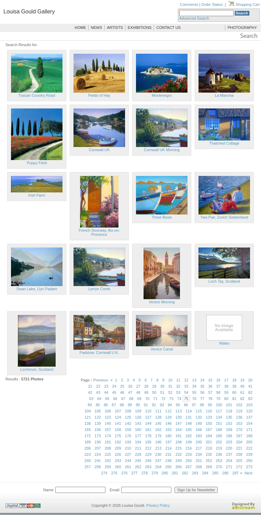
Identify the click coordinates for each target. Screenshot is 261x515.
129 (168, 417)
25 (122, 386)
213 (158, 448)
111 (158, 411)
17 (226, 380)
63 (91, 399)
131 (188, 417)
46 (122, 392)
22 (98, 386)
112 (168, 411)
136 (239, 417)
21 (90, 386)
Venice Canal (162, 349)
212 (148, 448)
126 (138, 417)
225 (108, 454)
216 (188, 448)
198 (178, 442)
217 (199, 448)
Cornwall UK (99, 150)
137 (249, 417)
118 (229, 411)
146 (168, 423)
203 (229, 442)
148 (188, 423)
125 (128, 417)
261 (128, 467)
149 (199, 423)
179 (158, 436)
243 (118, 461)
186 (229, 436)
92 (154, 405)
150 (209, 423)
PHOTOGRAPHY (242, 27)
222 (249, 448)
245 (138, 461)
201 (209, 442)
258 (97, 467)
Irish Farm (36, 195)
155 (87, 430)
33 (186, 386)
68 (131, 399)
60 (234, 392)
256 (249, 461)
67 (123, 399)
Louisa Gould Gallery (29, 11)
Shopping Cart (244, 4)
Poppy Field (37, 163)
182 (188, 436)
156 (97, 430)
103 (249, 405)
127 (148, 417)
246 (148, 461)
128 (158, 417)
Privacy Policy (158, 505)
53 (178, 392)
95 (178, 405)
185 (219, 436)
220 (229, 448)
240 (87, 461)
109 (138, 411)
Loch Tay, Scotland (224, 281)
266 (178, 467)
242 (108, 461)
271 (229, 467)
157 (108, 430)
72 (163, 399)
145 (158, 423)
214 (168, 448)
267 (188, 467)
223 (87, 454)
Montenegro (162, 95)
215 (178, 448)
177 (138, 436)
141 (118, 423)
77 (202, 399)
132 (199, 417)
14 (202, 380)
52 (170, 392)
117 (219, 411)
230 (158, 454)
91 (146, 405)
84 (90, 405)
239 (249, 454)
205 (249, 442)
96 (186, 405)
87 (114, 405)
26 (130, 386)
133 (209, 417)
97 (194, 405)
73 (171, 399)
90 (138, 405)
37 (218, 386)
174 (108, 436)
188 (249, 436)
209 (118, 448)
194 (138, 442)
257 (87, 467)
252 (209, 461)
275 (114, 473)
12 (186, 380)
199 (188, 442)
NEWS (96, 27)
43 (98, 392)
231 (168, 454)
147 (178, 423)
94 (170, 405)
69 (139, 399)
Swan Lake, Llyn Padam (36, 289)
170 (239, 430)
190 (97, 442)
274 (104, 473)
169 (229, 430)
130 (178, 417)
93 (162, 405)
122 (97, 417)
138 (87, 423)
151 (219, 423)
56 (202, 392)
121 (87, 417)
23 (106, 386)
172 (87, 436)
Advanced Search (194, 18)
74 (179, 399)
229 (148, 454)
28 (146, 386)
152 (229, 423)
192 (118, 442)
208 (108, 448)
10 (170, 380)
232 (178, 454)
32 (178, 386)
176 (128, 436)
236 (219, 454)
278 (144, 473)
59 (226, 392)
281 (175, 473)
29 (154, 386)
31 (170, 386)
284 (205, 473)
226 (118, 454)
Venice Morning (162, 302)
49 (146, 392)
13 (194, 380)
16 (218, 380)
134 (219, 417)
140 (108, 423)
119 (239, 411)
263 (148, 467)
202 (219, 442)
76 (194, 399)
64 (99, 399)
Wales (224, 343)
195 (148, 442)
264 (158, 467)
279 (154, 473)
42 (90, 392)
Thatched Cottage (224, 143)
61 (242, 392)
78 (210, 399)
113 (178, 411)
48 (138, 392)
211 (138, 448)
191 (108, 442)
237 (229, 454)
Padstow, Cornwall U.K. (99, 352)
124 (118, 417)
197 (168, 442)
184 (209, 436)
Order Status (212, 4)
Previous (100, 380)
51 (162, 392)
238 (239, 454)
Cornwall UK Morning (162, 150)
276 (124, 473)
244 (128, 461)
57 (210, 392)
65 (107, 399)
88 (122, 405)
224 (97, 454)
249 (178, 461)
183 (199, 436)
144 (148, 423)
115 (199, 411)
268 (199, 467)
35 (202, 386)
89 (130, 405)
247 (158, 461)
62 (250, 392)
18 (234, 380)
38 (226, 386)
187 (239, 436)
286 (225, 473)
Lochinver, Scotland (36, 369)
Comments (189, 4)
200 (199, 442)
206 (87, 448)
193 (128, 442)
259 (108, 467)
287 (235, 473)
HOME (80, 27)
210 (128, 448)
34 (194, 386)
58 (218, 392)
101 (229, 405)
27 (138, 386)
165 (188, 430)
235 (209, 454)
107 (118, 411)
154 (249, 423)
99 (210, 405)
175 (118, 436)
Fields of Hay (99, 95)
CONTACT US (168, 27)
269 (209, 467)
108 (128, 411)
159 (128, 430)
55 (194, 392)
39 (234, 386)
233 (188, 454)
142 (128, 423)
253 (219, 461)
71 (155, 399)
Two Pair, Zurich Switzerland (224, 217)
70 (147, 399)
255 (239, 461)
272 (239, 467)
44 (106, 392)
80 (226, 399)
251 (199, 461)
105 (97, 411)
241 (97, 461)
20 (250, 380)
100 (219, 405)
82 (242, 399)
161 (148, 430)
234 (199, 454)
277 (134, 473)
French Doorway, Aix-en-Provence (99, 232)
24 (114, 386)
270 (219, 467)
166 (199, 430)
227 (128, 454)
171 (249, 430)
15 (210, 380)
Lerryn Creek (99, 289)
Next (248, 473)
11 (178, 380)
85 (98, 405)
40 (242, 386)
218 (209, 448)
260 (118, 467)
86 (106, 405)
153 (239, 423)
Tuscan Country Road (37, 95)
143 (138, 423)
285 (215, 473)
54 (186, 392)
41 (250, 386)
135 (229, 417)
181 (178, 436)
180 (168, 436)
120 (249, 411)
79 (218, 399)
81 (234, 399)
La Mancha (224, 95)
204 (239, 442)
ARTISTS (115, 27)
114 (188, 411)
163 (168, 430)
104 (87, 411)
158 (118, 430)
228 (138, 454)
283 (195, 473)
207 (97, 448)
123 (108, 417)
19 (242, 380)
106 (108, 411)
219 (219, 448)
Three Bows (162, 217)
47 (130, 392)
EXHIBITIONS (140, 27)
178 (148, 436)
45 (114, 392)
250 (188, 461)
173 (97, 436)
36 (210, 386)
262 (138, 467)
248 (168, 461)
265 (168, 467)
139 (97, 423)
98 (202, 405)
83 (250, 399)
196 (158, 442)
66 (115, 399)
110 (148, 411)
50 (154, 392)
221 (239, 448)
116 (209, 411)
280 (165, 473)
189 (87, 442)
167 (209, 430)
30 (162, 386)
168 (219, 430)
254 (229, 461)
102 (239, 405)
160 (138, 430)
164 (178, 430)
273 (249, 467)
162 (158, 430)
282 (185, 473)
